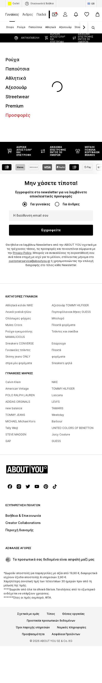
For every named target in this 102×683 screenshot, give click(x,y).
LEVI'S (56, 401)
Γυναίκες (12, 14)
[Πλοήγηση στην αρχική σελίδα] (29, 469)
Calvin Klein (13, 382)
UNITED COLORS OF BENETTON (72, 428)
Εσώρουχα (59, 343)
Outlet (14, 3)
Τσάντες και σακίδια (65, 331)
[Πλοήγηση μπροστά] (83, 27)
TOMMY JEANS (15, 414)
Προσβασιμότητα (33, 634)
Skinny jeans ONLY (17, 356)
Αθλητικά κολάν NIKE (19, 305)
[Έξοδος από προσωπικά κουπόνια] (54, 14)
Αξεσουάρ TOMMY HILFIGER (70, 305)
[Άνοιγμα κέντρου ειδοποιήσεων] (76, 14)
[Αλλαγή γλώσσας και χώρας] (91, 3)
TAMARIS (57, 408)
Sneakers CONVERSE (19, 343)
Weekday (58, 414)
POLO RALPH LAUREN (20, 395)
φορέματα (58, 356)
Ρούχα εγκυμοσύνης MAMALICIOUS (19, 334)
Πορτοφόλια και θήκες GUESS (71, 311)
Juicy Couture (61, 434)
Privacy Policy (22, 253)
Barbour (57, 421)
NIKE (55, 382)
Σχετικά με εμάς (28, 613)
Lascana (57, 395)
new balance (13, 408)
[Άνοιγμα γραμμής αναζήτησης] (91, 28)
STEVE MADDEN (15, 434)
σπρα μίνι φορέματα (18, 363)
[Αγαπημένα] (86, 14)
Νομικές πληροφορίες (71, 627)
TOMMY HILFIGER (63, 388)
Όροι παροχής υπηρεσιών (33, 627)
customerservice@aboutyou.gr (29, 261)
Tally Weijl (11, 428)
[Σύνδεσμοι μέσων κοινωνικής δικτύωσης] (10, 486)
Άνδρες (27, 14)
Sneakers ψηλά (62, 363)
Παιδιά (41, 14)
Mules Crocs (13, 325)
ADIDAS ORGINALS (17, 401)
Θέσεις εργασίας (73, 613)
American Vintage (17, 388)
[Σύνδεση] (65, 14)
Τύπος (51, 613)
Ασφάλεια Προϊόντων (66, 634)
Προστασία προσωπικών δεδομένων (51, 620)
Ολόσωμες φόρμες (18, 318)
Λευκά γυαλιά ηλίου (18, 311)
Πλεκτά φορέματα (63, 325)
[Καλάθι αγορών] (97, 14)
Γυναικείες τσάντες (18, 350)
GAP (8, 441)
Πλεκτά (56, 350)
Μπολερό (58, 318)
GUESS (56, 441)
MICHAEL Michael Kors (20, 421)
